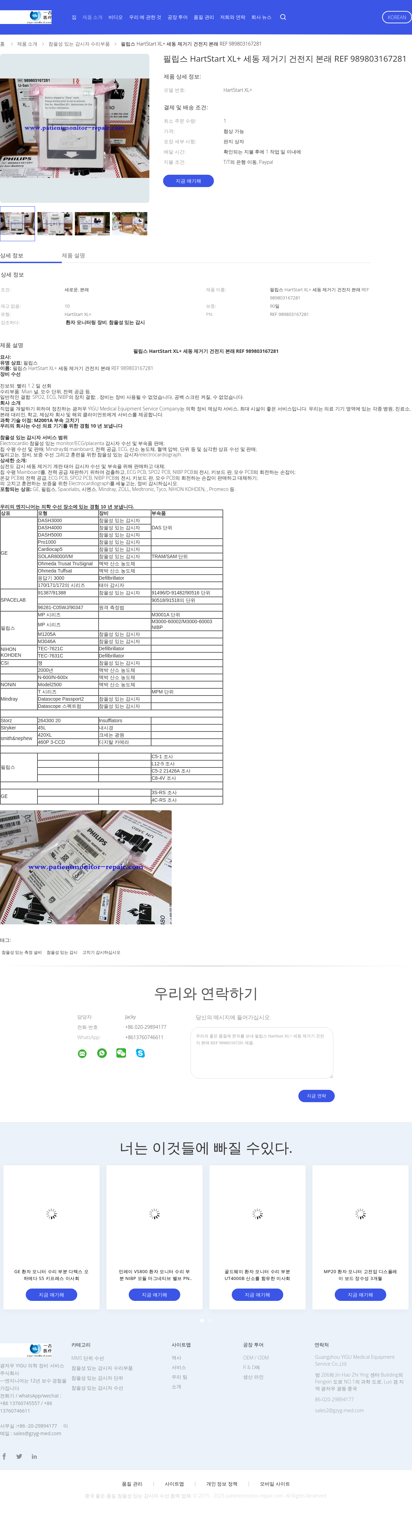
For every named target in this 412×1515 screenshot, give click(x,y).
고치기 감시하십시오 (101, 952)
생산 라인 (253, 1377)
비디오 (115, 17)
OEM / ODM (256, 1357)
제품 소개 (92, 17)
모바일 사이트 (275, 1483)
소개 (176, 1386)
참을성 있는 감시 (62, 952)
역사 (176, 1357)
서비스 (179, 1367)
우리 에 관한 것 (145, 17)
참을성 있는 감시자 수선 (97, 1387)
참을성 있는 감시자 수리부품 (102, 1368)
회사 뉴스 (261, 17)
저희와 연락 (232, 17)
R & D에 (251, 1367)
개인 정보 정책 (222, 1483)
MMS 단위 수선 (87, 1358)
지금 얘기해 (188, 180)
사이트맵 (174, 1483)
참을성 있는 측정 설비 (22, 952)
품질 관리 (204, 17)
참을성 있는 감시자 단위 (97, 1378)
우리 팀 (179, 1377)
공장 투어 (178, 17)
